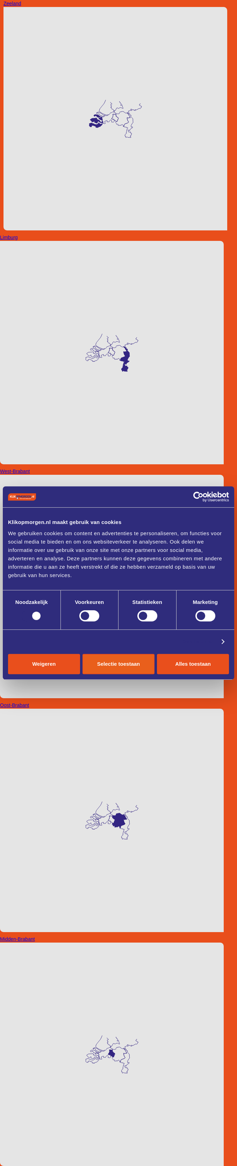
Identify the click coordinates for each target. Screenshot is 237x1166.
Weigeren (44, 664)
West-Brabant (15, 471)
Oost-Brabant (14, 705)
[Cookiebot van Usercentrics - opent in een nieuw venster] (198, 497)
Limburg (9, 237)
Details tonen (198, 641)
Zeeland (12, 3)
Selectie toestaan (118, 664)
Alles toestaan (193, 664)
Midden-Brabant (17, 939)
